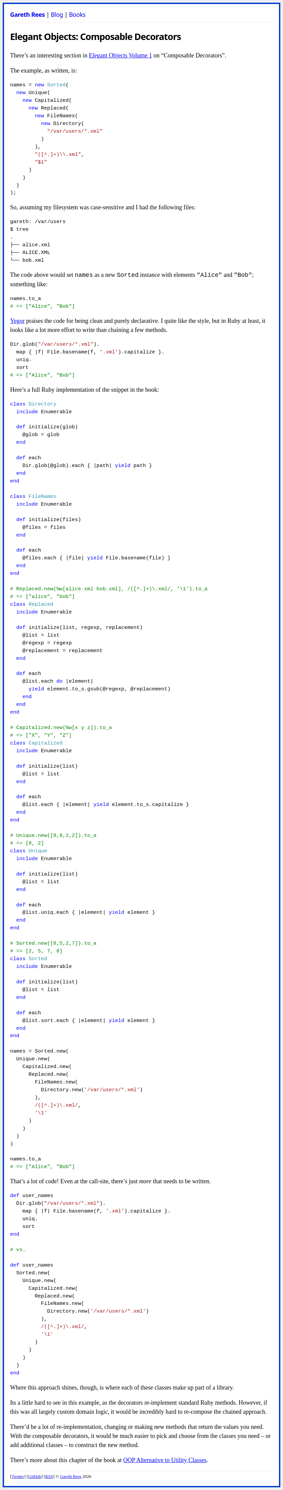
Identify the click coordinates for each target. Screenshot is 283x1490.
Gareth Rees (27, 14)
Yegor (17, 320)
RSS (49, 1476)
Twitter (17, 1476)
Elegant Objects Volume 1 (120, 55)
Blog (57, 14)
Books (77, 14)
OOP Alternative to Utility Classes (164, 1460)
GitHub (34, 1476)
